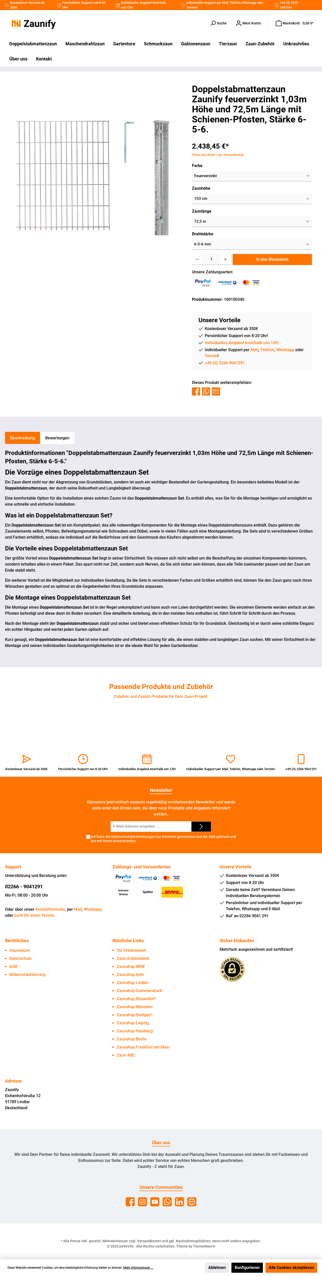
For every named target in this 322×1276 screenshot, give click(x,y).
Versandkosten (149, 1241)
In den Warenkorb (272, 259)
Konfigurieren (247, 1267)
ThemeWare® (204, 1246)
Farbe (197, 165)
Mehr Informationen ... (138, 1267)
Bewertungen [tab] (57, 438)
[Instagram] (142, 1201)
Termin (191, 7)
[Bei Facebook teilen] (196, 391)
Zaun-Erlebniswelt (133, 958)
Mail (225, 3)
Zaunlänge (201, 211)
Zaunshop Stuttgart (134, 1014)
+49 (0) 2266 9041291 (225, 363)
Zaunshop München (135, 1006)
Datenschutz (20, 958)
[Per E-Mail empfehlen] (216, 391)
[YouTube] (154, 1201)
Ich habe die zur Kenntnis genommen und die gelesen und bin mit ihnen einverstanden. (163, 839)
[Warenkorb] (294, 23)
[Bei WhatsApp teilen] (206, 391)
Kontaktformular (50, 909)
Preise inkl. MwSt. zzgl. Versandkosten (218, 155)
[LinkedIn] (179, 1201)
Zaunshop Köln (130, 974)
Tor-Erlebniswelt (131, 950)
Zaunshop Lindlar (132, 982)
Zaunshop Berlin (131, 1039)
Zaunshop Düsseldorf (136, 998)
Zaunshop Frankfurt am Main (143, 1047)
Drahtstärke (202, 234)
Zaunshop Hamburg (135, 1031)
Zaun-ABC (126, 1055)
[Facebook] (130, 1201)
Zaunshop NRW (131, 966)
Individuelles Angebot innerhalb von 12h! (241, 342)
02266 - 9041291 (24, 887)
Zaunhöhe (201, 188)
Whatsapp (249, 3)
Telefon (235, 3)
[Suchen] (218, 23)
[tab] (22, 438)
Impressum (19, 950)
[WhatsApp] (167, 1201)
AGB (212, 837)
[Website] (191, 1201)
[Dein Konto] (248, 23)
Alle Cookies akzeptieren (291, 1267)
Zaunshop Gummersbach (140, 990)
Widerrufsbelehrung (27, 974)
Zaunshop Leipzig (133, 1023)
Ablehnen (217, 1267)
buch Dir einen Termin (34, 915)
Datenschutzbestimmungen (133, 837)
